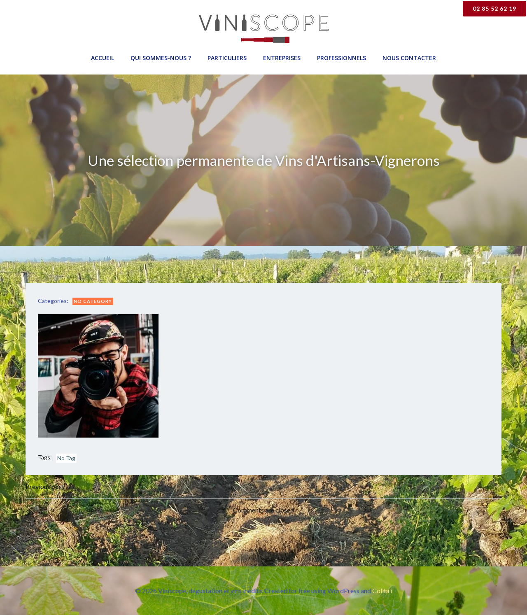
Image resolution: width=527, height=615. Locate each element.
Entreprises (282, 58)
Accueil (102, 58)
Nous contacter (409, 58)
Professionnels (341, 58)
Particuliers (227, 58)
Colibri (382, 590)
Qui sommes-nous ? (161, 58)
